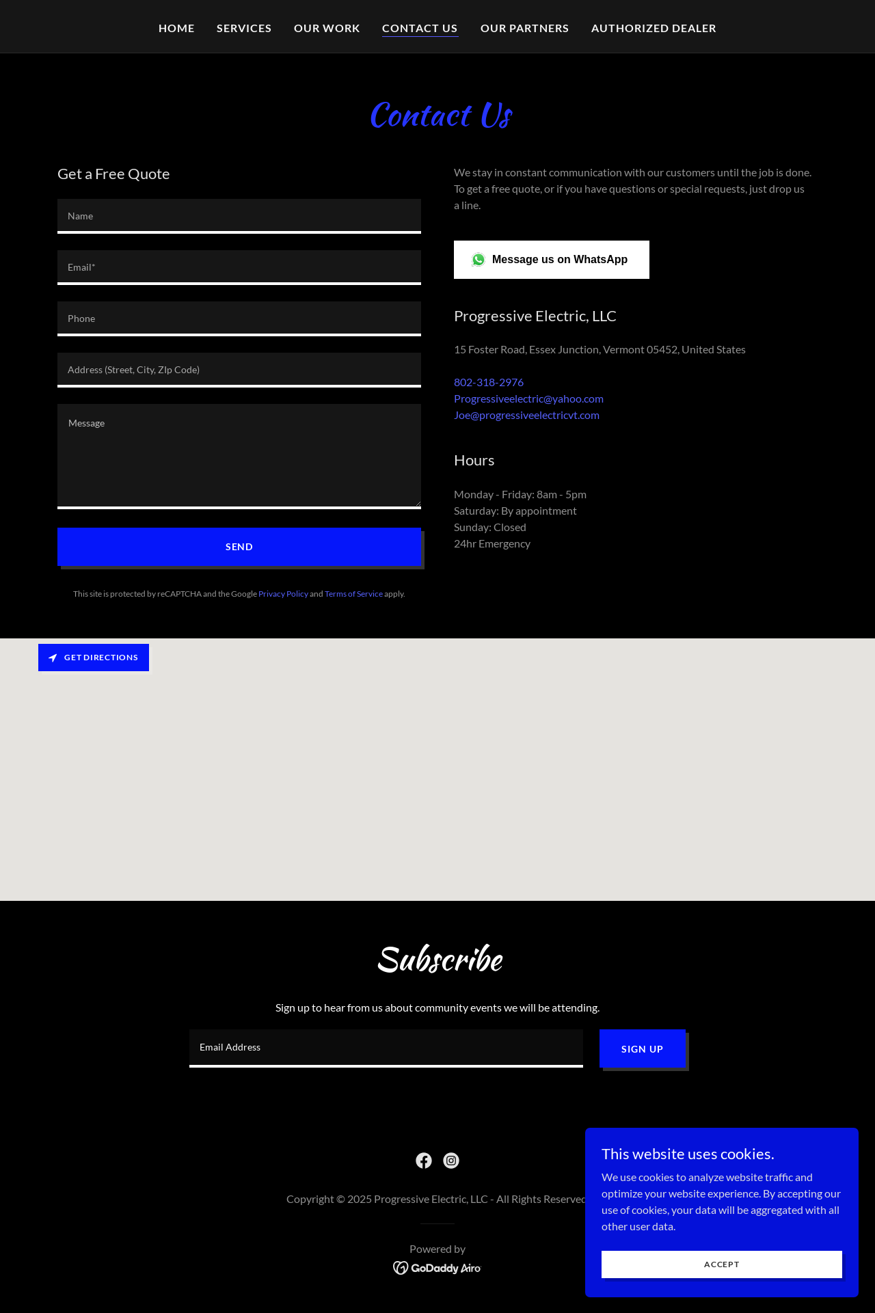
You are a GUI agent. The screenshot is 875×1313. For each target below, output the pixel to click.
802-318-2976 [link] (489, 381)
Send (240, 546)
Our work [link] (327, 27)
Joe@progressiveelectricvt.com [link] (527, 414)
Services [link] (244, 27)
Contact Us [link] (420, 27)
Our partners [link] (525, 27)
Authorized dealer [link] (653, 27)
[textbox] (239, 216)
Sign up (642, 1049)
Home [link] (177, 27)
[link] (424, 1160)
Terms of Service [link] (354, 593)
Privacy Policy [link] (283, 593)
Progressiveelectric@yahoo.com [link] (529, 398)
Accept (722, 1264)
